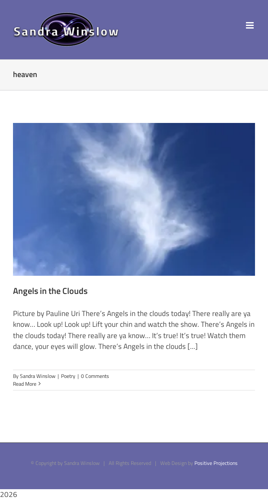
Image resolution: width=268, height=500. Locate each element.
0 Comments (95, 376)
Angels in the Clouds (50, 290)
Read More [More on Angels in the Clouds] (24, 384)
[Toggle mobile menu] (250, 25)
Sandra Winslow (37, 376)
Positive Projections (216, 463)
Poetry (68, 376)
